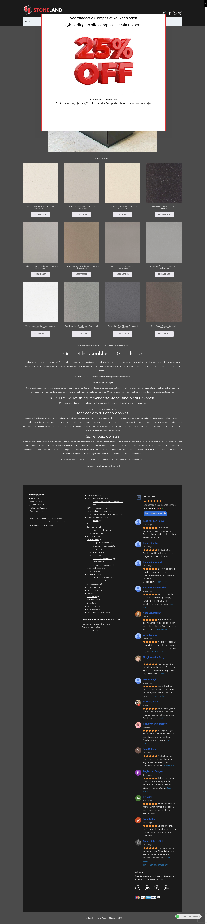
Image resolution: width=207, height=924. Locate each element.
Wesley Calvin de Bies (155, 587)
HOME (29, 21)
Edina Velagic (151, 679)
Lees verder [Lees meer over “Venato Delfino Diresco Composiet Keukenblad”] (165, 274)
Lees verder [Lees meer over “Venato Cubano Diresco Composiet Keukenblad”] (124, 274)
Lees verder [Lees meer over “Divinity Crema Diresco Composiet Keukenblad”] (124, 214)
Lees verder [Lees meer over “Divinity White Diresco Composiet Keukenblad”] (41, 214)
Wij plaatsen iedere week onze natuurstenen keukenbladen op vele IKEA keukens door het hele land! (103, 460)
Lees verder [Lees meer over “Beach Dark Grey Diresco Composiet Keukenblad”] (124, 334)
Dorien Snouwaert (153, 562)
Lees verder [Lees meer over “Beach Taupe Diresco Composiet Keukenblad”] (165, 334)
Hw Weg (148, 797)
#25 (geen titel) (64, 21)
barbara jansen (151, 701)
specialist (86, 445)
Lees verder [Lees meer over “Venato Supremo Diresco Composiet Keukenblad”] (41, 334)
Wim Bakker (150, 819)
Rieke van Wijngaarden (156, 724)
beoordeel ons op (156, 513)
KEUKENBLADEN (146, 21)
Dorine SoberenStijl (154, 841)
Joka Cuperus (151, 635)
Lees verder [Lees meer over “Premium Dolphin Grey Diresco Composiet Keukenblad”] (41, 274)
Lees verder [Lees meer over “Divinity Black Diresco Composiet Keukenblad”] (165, 214)
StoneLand (150, 496)
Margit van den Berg (154, 657)
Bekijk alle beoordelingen (156, 865)
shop (163, 21)
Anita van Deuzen (153, 613)
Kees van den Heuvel (155, 521)
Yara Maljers (150, 749)
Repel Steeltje (151, 543)
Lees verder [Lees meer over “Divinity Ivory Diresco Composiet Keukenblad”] (82, 214)
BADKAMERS (125, 21)
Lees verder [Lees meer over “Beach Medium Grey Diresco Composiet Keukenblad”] (82, 334)
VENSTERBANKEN (103, 21)
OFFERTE (84, 21)
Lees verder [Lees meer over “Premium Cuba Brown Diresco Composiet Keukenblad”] (82, 274)
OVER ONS (44, 21)
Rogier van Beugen (154, 771)
